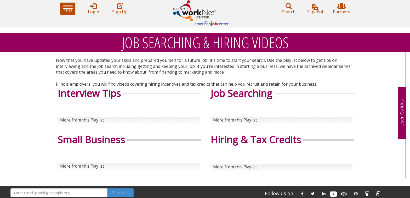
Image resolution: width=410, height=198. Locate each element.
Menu (69, 8)
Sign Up (120, 9)
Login (93, 9)
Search (289, 9)
